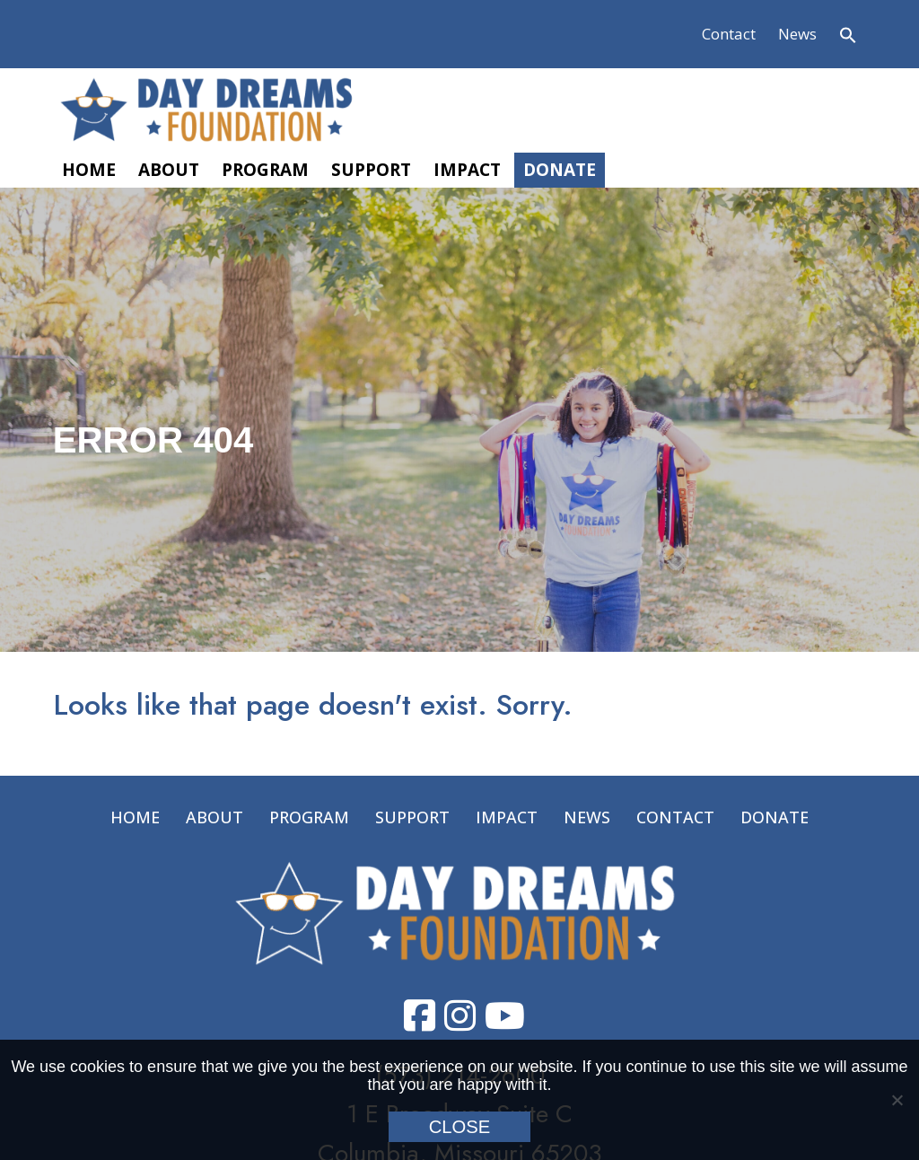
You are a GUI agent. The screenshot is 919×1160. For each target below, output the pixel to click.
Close (460, 1127)
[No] (897, 1100)
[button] (848, 35)
